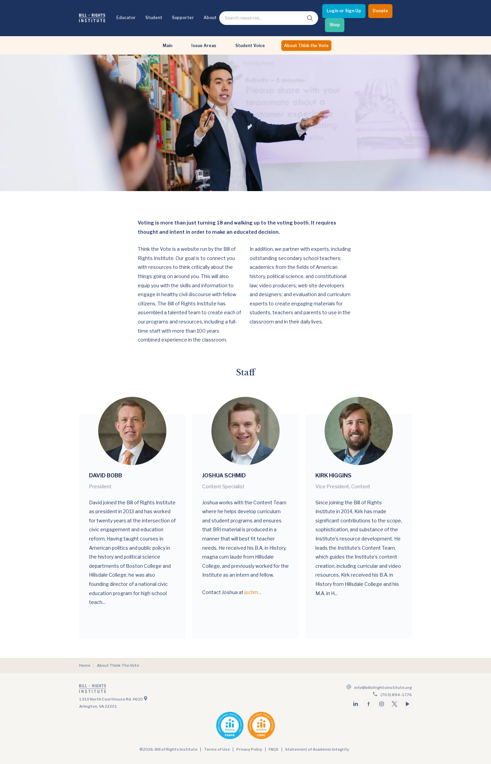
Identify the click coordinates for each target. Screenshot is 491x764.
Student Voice (250, 45)
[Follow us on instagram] (381, 704)
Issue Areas (203, 45)
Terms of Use (217, 749)
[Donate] (380, 11)
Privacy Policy (249, 749)
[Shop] (334, 25)
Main (167, 45)
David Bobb (105, 475)
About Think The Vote (118, 665)
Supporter (183, 17)
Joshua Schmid (224, 475)
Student (153, 17)
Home (84, 665)
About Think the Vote (306, 45)
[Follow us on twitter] (394, 704)
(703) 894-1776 (396, 694)
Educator (126, 17)
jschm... (252, 592)
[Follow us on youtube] (407, 704)
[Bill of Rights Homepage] (92, 18)
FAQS (274, 749)
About (210, 17)
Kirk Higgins (333, 475)
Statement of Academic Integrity (317, 749)
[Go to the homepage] (161, 690)
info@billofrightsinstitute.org (383, 687)
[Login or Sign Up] (344, 11)
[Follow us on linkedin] (355, 704)
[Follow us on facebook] (368, 704)
